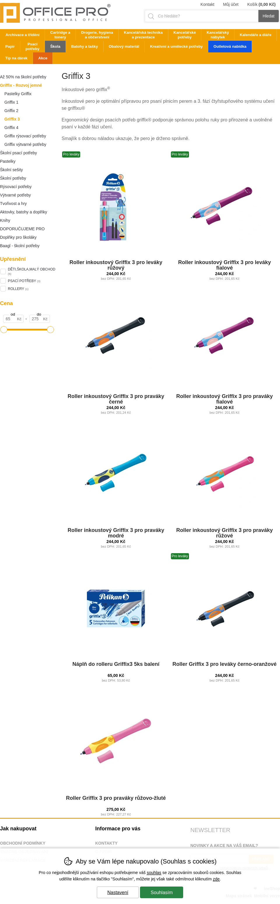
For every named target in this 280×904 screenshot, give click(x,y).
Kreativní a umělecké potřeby (176, 46)
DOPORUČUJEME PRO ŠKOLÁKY (22, 230)
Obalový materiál (124, 46)
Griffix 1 (11, 102)
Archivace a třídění (22, 35)
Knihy (5, 220)
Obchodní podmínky (23, 843)
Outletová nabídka (230, 46)
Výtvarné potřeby (15, 195)
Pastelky (7, 161)
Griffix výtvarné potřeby (25, 144)
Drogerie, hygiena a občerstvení (97, 34)
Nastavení (117, 892)
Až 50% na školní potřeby (23, 77)
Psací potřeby (33, 46)
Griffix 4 (11, 127)
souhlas (154, 872)
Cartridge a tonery (60, 34)
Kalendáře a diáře (255, 35)
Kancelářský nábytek (217, 34)
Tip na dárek (16, 58)
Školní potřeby (13, 178)
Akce (42, 58)
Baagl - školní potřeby (19, 245)
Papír (10, 46)
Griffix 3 (12, 119)
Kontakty (106, 843)
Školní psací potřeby (18, 153)
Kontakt (207, 4)
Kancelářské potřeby (185, 34)
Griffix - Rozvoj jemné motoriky (21, 86)
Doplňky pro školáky (18, 237)
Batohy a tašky (84, 46)
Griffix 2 (11, 110)
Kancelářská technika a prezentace (143, 34)
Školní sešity (11, 169)
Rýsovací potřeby (16, 186)
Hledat (268, 16)
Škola (55, 46)
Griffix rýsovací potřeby (25, 136)
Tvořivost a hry (13, 203)
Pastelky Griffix (18, 93)
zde (216, 879)
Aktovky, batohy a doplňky (23, 212)
